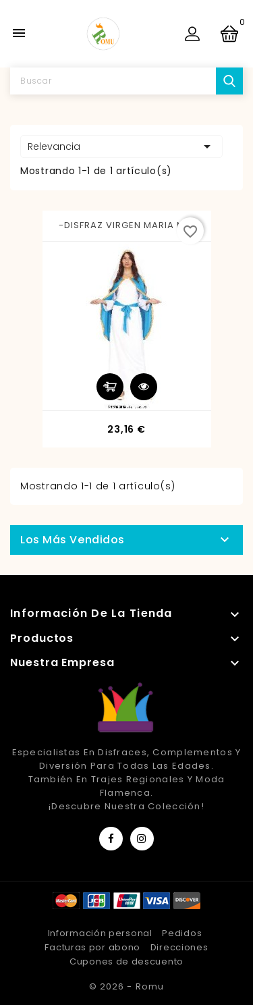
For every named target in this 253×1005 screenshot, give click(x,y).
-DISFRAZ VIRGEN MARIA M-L (127, 225)
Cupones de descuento (126, 961)
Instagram (142, 838)
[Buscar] (126, 80)
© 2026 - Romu (126, 986)
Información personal (100, 933)
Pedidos (182, 933)
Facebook (111, 838)
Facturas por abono (92, 947)
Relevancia (121, 146)
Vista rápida (143, 386)
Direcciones (179, 947)
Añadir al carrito (109, 386)
